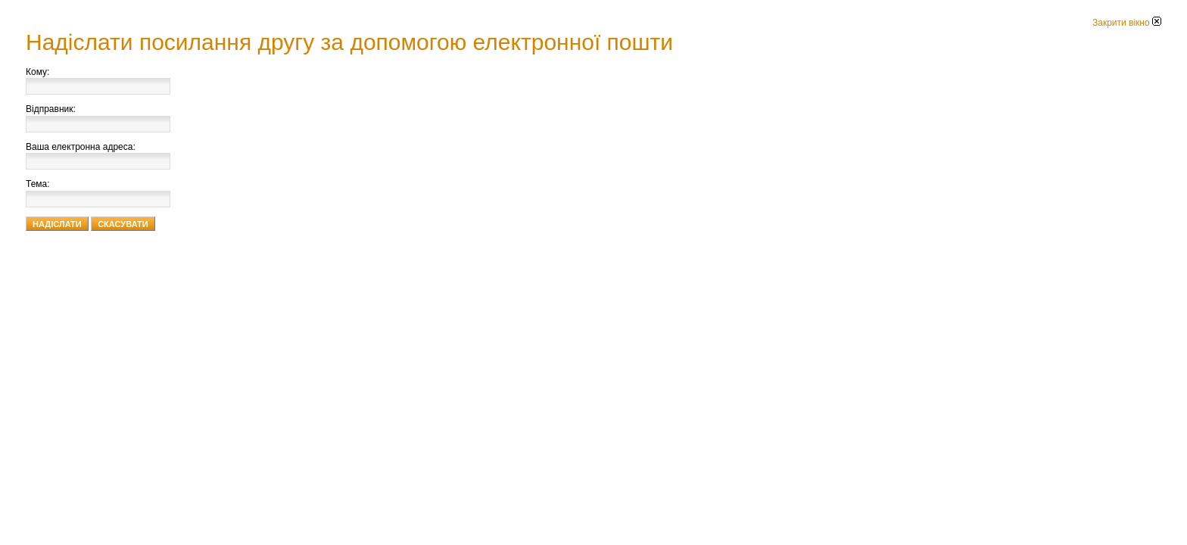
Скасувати (123, 224)
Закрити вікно (1126, 22)
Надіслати (57, 224)
